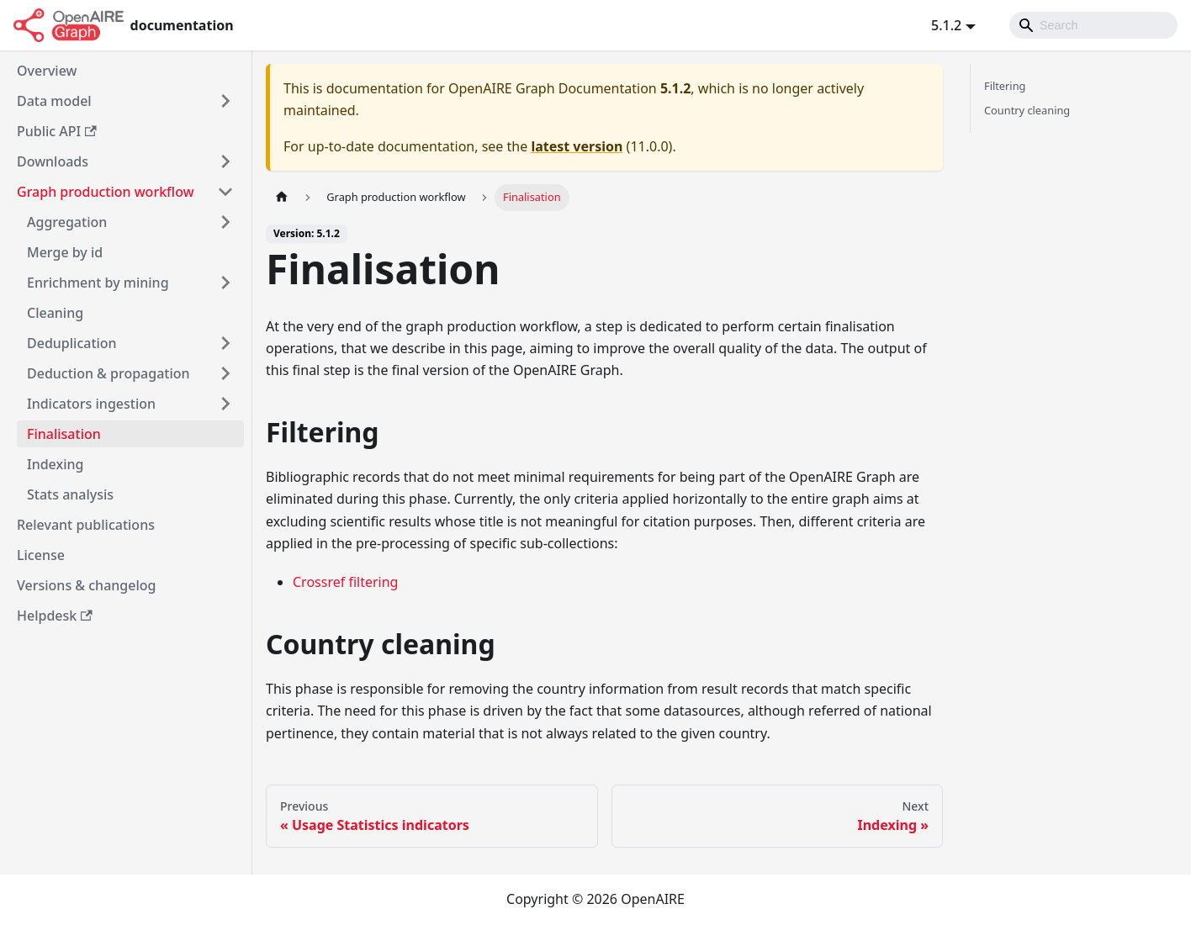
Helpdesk (55, 615)
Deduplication (72, 343)
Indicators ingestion (91, 403)
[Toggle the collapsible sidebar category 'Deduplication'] (225, 343)
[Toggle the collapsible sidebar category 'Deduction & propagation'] (225, 373)
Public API (57, 131)
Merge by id (65, 252)
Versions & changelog (86, 585)
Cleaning (55, 313)
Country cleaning (1027, 110)
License (41, 555)
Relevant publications (86, 524)
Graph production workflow (105, 191)
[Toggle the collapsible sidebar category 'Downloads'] (225, 161)
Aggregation (67, 222)
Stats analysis (70, 494)
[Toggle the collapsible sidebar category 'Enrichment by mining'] (225, 282)
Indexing (55, 464)
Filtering (1004, 85)
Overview (47, 70)
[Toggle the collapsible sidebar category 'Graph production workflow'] (225, 191)
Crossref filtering (345, 582)
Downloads (52, 161)
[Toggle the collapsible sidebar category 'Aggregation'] (225, 222)
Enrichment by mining (98, 282)
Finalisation (64, 434)
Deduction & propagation (108, 373)
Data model (54, 101)
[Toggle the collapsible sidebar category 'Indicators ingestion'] (225, 403)
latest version (576, 146)
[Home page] (282, 197)
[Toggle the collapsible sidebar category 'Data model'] (225, 100)
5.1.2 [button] (946, 25)
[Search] (1093, 25)
